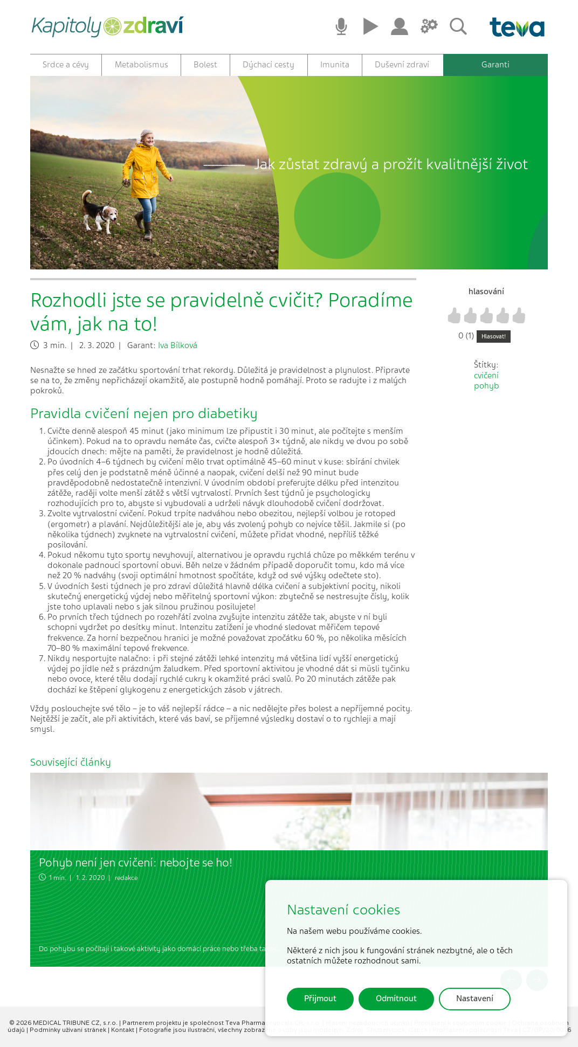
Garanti (495, 64)
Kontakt (123, 1030)
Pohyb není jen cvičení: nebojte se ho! (135, 862)
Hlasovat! (493, 336)
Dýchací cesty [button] (268, 64)
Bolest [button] (205, 64)
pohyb (486, 385)
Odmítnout (396, 998)
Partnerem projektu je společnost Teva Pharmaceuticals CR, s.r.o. (222, 1023)
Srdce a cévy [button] (66, 64)
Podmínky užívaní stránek (69, 1030)
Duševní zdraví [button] (402, 64)
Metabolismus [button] (141, 64)
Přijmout (320, 998)
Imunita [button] (334, 64)
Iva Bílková (177, 345)
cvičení (486, 375)
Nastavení (474, 998)
